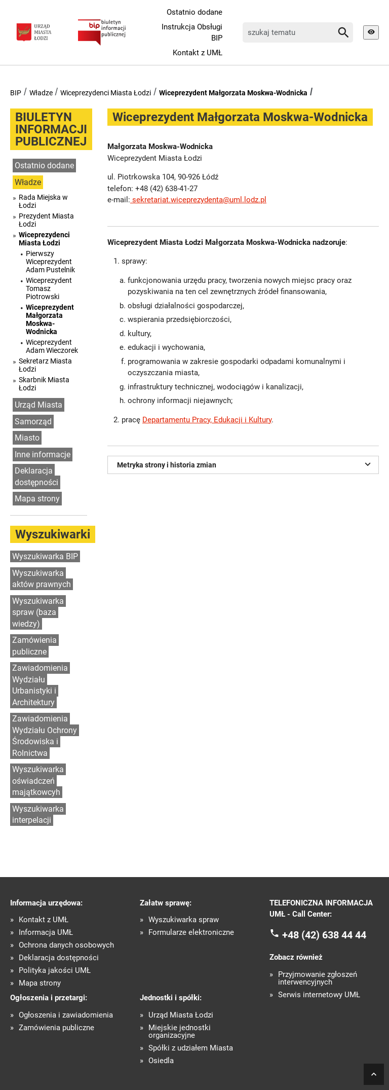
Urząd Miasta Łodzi (180, 1015)
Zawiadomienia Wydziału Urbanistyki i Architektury (40, 685)
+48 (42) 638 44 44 (324, 934)
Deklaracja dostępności (36, 476)
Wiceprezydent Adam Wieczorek (52, 346)
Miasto (27, 438)
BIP (15, 93)
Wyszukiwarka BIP (45, 556)
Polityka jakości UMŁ (55, 970)
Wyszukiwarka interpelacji (38, 814)
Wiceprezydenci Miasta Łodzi (105, 93)
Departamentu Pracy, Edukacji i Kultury (206, 419)
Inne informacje (42, 454)
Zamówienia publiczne (34, 646)
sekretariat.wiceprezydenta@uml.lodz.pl (198, 199)
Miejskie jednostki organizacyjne (179, 1031)
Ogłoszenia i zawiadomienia (66, 1015)
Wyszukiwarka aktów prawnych (41, 579)
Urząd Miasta (38, 405)
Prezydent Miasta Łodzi (46, 220)
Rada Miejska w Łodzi (43, 201)
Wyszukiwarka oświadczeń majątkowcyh (38, 781)
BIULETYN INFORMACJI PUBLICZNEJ (51, 129)
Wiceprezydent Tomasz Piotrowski (49, 288)
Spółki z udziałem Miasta (190, 1048)
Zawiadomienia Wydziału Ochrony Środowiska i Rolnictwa (44, 736)
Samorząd (33, 421)
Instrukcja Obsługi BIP (192, 32)
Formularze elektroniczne (191, 932)
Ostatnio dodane (194, 12)
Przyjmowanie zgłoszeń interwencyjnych (317, 978)
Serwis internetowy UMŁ (319, 995)
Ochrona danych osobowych (66, 945)
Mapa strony (37, 498)
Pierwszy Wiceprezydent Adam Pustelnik (50, 261)
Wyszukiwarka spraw (183, 920)
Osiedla (161, 1061)
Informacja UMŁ (46, 932)
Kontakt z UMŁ (197, 52)
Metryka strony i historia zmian (245, 463)
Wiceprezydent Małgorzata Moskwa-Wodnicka (233, 93)
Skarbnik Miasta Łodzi (44, 384)
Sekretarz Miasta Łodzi (45, 365)
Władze (41, 93)
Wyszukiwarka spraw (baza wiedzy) (38, 612)
